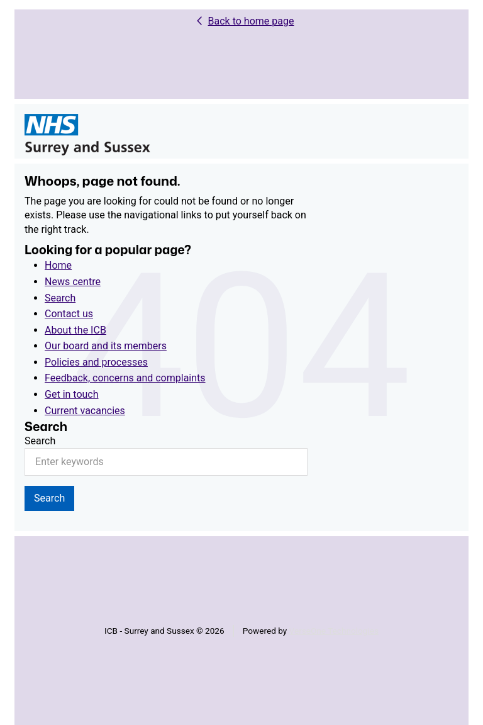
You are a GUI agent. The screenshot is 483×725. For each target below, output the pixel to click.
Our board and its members (106, 346)
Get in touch (72, 394)
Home (58, 265)
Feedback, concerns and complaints (125, 378)
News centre (73, 282)
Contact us (69, 314)
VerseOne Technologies (334, 631)
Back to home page (251, 21)
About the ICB (75, 330)
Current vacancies (85, 411)
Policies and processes (96, 362)
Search (60, 298)
